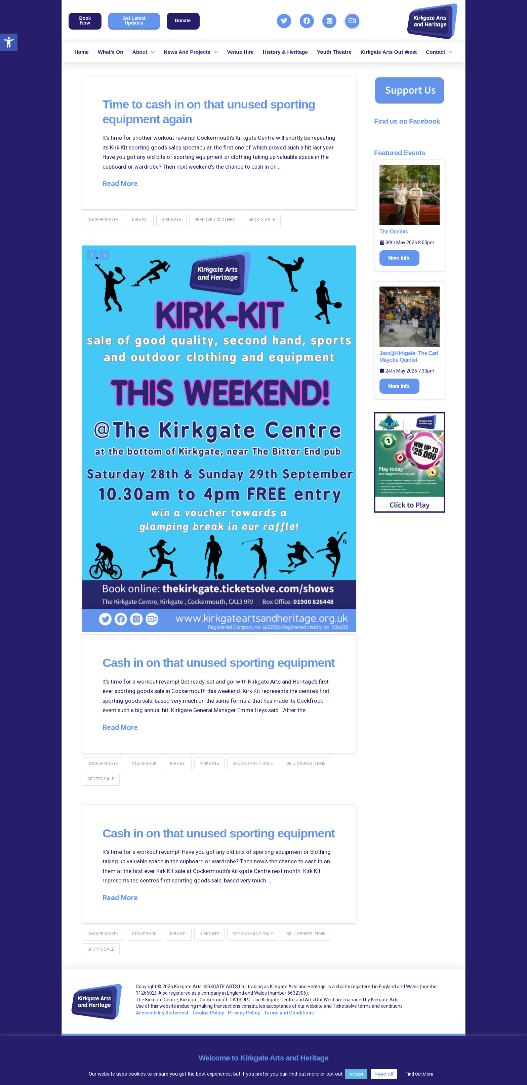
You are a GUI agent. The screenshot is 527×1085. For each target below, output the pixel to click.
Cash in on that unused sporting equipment (203, 667)
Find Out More (419, 1074)
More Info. (399, 257)
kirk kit (140, 219)
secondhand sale (253, 776)
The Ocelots (393, 231)
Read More (120, 183)
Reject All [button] (384, 1074)
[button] (8, 42)
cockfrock (144, 776)
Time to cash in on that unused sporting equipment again (199, 111)
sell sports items (306, 776)
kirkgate (171, 219)
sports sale (261, 219)
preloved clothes (215, 219)
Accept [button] (356, 1074)
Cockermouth (103, 219)
